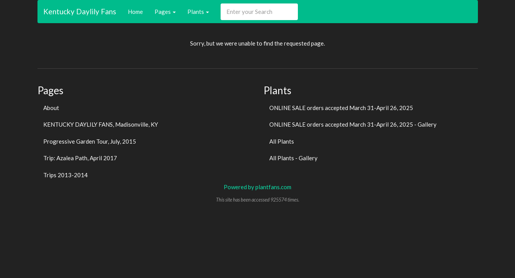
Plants (198, 11)
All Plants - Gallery (293, 157)
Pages (165, 11)
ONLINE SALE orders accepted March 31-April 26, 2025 (341, 107)
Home (135, 11)
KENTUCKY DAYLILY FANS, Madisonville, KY (100, 124)
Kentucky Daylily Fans (79, 11)
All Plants (281, 141)
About (51, 107)
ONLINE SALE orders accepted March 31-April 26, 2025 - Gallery (353, 124)
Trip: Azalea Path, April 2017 (80, 157)
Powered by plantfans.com (257, 186)
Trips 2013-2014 (65, 174)
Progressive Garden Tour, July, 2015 (89, 141)
